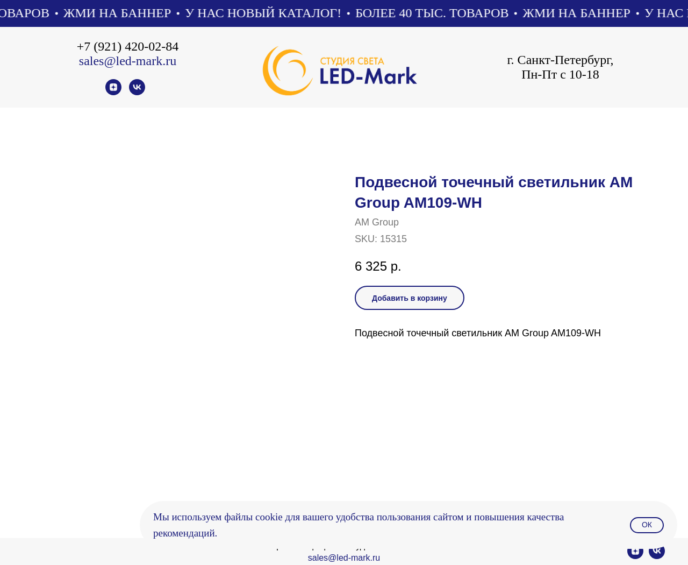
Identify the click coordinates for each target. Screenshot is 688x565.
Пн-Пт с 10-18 (560, 74)
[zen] (113, 92)
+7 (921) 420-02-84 (128, 46)
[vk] (137, 92)
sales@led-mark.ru (127, 61)
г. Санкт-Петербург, (560, 60)
